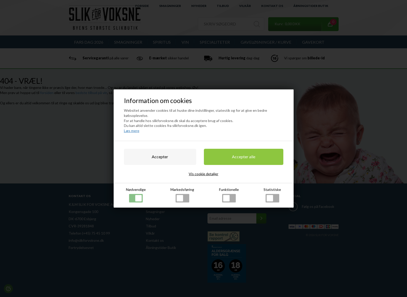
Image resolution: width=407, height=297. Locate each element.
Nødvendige (136, 194)
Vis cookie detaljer (203, 174)
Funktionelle (229, 194)
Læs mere (131, 130)
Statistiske (272, 194)
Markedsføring (182, 194)
